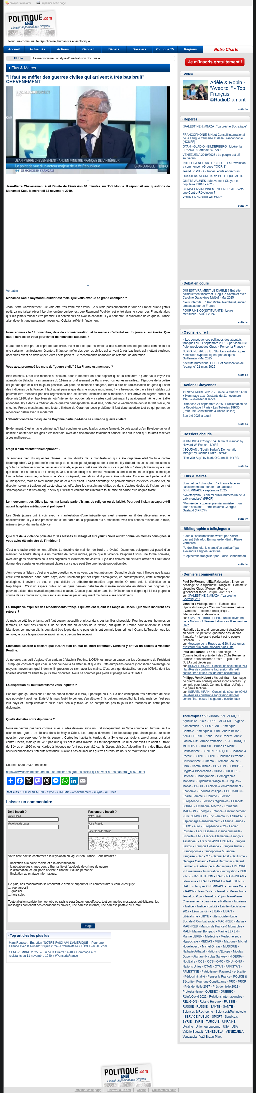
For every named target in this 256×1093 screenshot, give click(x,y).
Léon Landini (200, 911)
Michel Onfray (211, 946)
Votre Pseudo (95, 823)
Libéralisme (190, 916)
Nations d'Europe (219, 951)
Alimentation (191, 726)
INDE (243, 871)
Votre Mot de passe (19, 823)
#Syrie (98, 792)
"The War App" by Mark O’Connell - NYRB (211, 458)
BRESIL (206, 746)
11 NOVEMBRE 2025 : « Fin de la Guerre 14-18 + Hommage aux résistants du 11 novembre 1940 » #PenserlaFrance (52, 954)
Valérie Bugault (193, 1031)
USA (226, 1026)
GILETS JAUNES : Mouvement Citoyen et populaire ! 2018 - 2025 (210, 182)
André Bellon (231, 731)
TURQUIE (213, 1021)
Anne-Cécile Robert (219, 736)
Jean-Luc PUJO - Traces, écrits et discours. (211, 171)
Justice (189, 906)
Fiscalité (188, 836)
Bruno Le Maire (224, 746)
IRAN (229, 876)
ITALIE (187, 886)
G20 (200, 856)
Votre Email (14, 816)
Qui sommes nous (164, 1090)
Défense (188, 776)
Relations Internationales (225, 996)
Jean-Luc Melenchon (230, 891)
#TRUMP (63, 792)
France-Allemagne (216, 836)
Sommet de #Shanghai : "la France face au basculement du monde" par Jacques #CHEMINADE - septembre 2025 (211, 487)
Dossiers (139, 49)
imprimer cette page (54, 3)
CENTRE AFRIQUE (215, 751)
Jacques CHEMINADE (209, 886)
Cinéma (209, 761)
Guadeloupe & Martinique (213, 866)
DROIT (199, 786)
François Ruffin (232, 846)
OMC (219, 961)
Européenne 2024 (214, 826)
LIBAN (216, 911)
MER (218, 941)
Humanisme (192, 871)
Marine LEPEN (228, 931)
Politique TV (165, 49)
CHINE (199, 756)
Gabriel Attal (220, 856)
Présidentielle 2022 (225, 986)
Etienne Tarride (233, 821)
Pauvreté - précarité (232, 971)
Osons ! (88, 49)
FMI (199, 836)
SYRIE (187, 1021)
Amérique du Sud (208, 731)
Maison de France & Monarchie (221, 926)
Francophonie (192, 851)
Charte (141, 1090)
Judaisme (240, 901)
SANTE (215, 1006)
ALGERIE (225, 721)
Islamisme (189, 881)
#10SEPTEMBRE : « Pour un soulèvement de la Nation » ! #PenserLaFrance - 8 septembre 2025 (215, 621)
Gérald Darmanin (220, 861)
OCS (201, 961)
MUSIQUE (230, 946)
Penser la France (219, 976)
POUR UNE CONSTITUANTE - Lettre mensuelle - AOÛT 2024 (208, 312)
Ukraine (188, 1026)
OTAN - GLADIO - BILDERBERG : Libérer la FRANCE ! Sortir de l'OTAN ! (212, 148)
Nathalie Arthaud (194, 951)
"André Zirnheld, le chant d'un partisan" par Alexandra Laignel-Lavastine (211, 549)
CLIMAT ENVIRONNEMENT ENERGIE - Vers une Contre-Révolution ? (213, 190)
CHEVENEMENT (33, 792)
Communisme (201, 766)
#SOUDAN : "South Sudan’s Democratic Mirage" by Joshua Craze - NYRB (209, 451)
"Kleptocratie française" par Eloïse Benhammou (214, 556)
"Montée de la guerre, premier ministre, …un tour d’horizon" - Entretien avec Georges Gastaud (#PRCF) (212, 507)
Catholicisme (191, 751)
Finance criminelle (228, 831)
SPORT (217, 1016)
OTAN (208, 966)
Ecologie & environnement (223, 786)
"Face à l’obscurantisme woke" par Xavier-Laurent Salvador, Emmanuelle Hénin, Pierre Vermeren (212, 539)
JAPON (189, 891)
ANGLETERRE (193, 736)
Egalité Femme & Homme (200, 796)
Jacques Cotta (236, 886)
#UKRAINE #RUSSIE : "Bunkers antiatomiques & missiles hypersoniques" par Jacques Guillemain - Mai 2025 (214, 355)
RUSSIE (229, 1001)
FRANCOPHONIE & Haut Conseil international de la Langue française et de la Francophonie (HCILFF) (214, 138)
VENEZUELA (214, 1031)
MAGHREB (190, 926)
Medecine (211, 936)
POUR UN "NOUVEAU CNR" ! (203, 197)
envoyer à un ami (20, 3)
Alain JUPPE (208, 721)
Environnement (235, 811)
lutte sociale (220, 916)
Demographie (205, 776)
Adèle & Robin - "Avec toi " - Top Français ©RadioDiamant (228, 91)
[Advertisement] (159, 24)
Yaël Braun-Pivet (210, 1036)
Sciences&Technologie (231, 1011)
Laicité (224, 906)
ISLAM (239, 876)
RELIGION (190, 1001)
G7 (208, 856)
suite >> (243, 109)
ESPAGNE (237, 816)
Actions (63, 49)
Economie (189, 791)
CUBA (218, 771)
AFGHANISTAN (214, 716)
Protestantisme (193, 991)
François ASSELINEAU (215, 841)
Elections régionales (215, 801)
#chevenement (81, 792)
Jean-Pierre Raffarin (217, 901)
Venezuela (190, 1036)
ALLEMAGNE (211, 726)
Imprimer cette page (88, 1090)
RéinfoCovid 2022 (194, 996)
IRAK (219, 876)
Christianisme (192, 761)
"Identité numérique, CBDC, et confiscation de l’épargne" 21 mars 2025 (213, 364)
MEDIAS (206, 941)
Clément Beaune (227, 761)
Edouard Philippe (210, 791)
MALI (186, 931)
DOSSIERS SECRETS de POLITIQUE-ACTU (213, 176)
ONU (229, 961)
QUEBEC (211, 991)
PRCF (242, 981)
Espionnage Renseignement (201, 821)
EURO (187, 826)
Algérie (239, 721)
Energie (204, 811)
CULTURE (232, 771)
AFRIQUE (233, 716)
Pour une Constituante (211, 981)
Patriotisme (209, 971)
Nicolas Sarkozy (216, 956)
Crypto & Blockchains (197, 771)
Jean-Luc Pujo (192, 896)
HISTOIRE (239, 866)
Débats (113, 49)
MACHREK (225, 921)
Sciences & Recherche (198, 1011)
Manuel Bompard (203, 931)
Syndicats (231, 1016)
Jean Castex (205, 891)
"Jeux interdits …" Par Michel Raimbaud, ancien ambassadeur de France (214, 304)
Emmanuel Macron (208, 806)
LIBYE (205, 916)
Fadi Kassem (205, 831)
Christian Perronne (231, 756)
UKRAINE (228, 1021)
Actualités (37, 49)
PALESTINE (191, 971)
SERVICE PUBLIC (196, 1016)
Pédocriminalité (194, 976)
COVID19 (219, 766)
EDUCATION (233, 791)
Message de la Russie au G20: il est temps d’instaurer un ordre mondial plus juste (214, 645)
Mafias (240, 921)
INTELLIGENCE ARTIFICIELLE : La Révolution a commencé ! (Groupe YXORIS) (214, 164)
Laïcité (212, 906)
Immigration (211, 871)
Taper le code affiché (99, 831)
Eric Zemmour (218, 816)
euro (197, 826)
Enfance (217, 811)
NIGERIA (236, 956)
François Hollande (207, 846)
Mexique (230, 941)
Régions (190, 49)
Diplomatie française (211, 781)
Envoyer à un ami (119, 1090)
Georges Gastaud (194, 861)
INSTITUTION (203, 876)
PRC (232, 981)
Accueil (14, 49)
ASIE (227, 741)
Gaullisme (238, 856)
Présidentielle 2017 (197, 986)
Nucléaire (189, 961)
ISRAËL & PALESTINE (227, 881)
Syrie (50, 792)
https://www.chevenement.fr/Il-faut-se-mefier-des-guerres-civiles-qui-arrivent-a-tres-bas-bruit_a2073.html (75, 772)
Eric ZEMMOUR (195, 816)
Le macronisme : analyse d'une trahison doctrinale (66, 58)
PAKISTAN (233, 966)
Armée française (211, 741)
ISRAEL (204, 881)
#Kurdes (110, 792)
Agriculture (190, 721)
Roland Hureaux (211, 1001)
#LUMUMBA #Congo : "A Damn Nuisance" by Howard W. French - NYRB (213, 443)
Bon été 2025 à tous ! (197, 416)
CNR (186, 766)
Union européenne (208, 1026)
